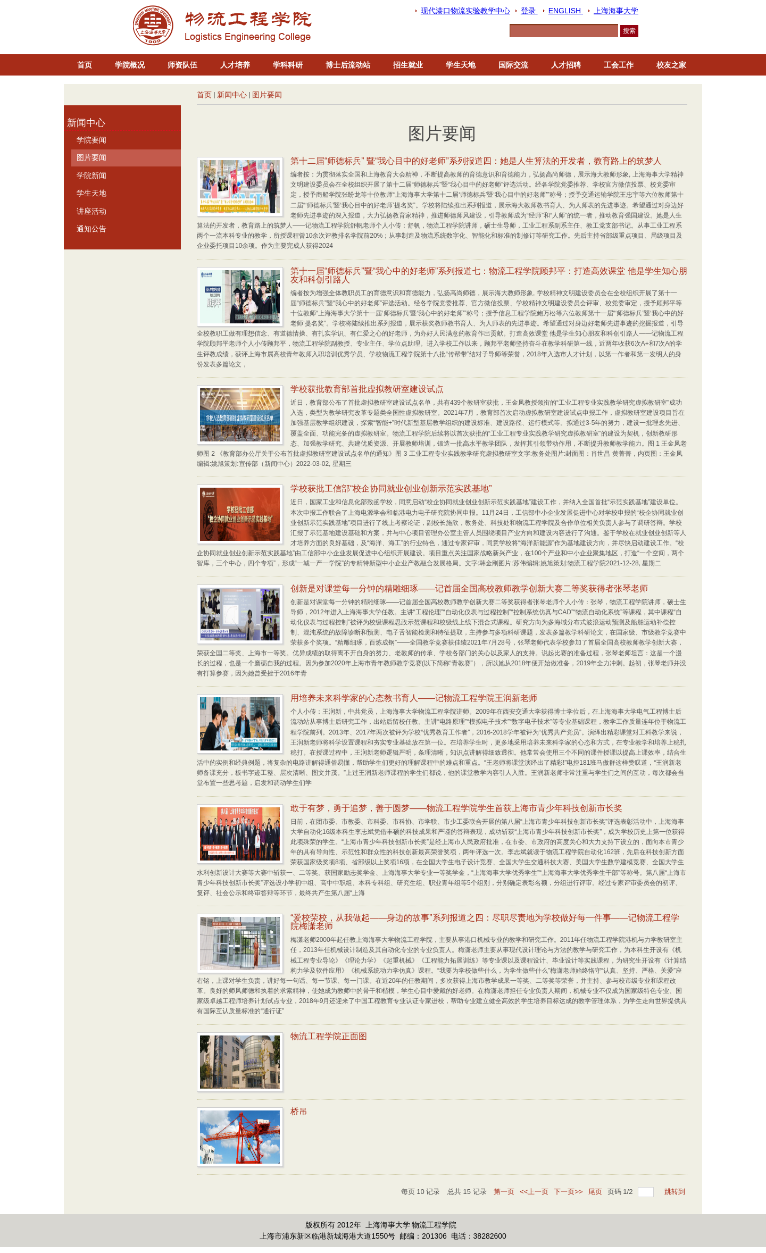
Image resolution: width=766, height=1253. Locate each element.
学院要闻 (91, 140)
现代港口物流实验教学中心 (465, 10)
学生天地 (461, 65)
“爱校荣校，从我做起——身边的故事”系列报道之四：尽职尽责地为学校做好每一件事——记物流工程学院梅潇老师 (484, 922)
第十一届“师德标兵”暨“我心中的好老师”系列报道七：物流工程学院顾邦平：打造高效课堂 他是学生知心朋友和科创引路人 (488, 275)
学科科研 (288, 65)
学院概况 (130, 65)
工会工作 (619, 65)
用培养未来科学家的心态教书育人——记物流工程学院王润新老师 (413, 698)
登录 (529, 10)
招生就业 (408, 65)
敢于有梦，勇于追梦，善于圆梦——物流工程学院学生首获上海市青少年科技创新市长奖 (456, 808)
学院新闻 (91, 175)
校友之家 (671, 65)
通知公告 (91, 228)
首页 (84, 65)
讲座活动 (91, 211)
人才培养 (235, 65)
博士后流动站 (348, 65)
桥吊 (298, 1111)
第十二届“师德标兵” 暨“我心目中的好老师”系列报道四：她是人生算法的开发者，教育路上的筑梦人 (476, 160)
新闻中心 (232, 94)
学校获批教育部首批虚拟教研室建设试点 (367, 389)
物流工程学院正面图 (328, 1036)
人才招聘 (566, 65)
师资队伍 (182, 65)
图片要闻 (267, 94)
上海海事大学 (616, 10)
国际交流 (513, 65)
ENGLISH (565, 10)
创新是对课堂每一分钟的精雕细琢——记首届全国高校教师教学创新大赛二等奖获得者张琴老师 (469, 588)
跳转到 (675, 1192)
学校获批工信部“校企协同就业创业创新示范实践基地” (391, 488)
